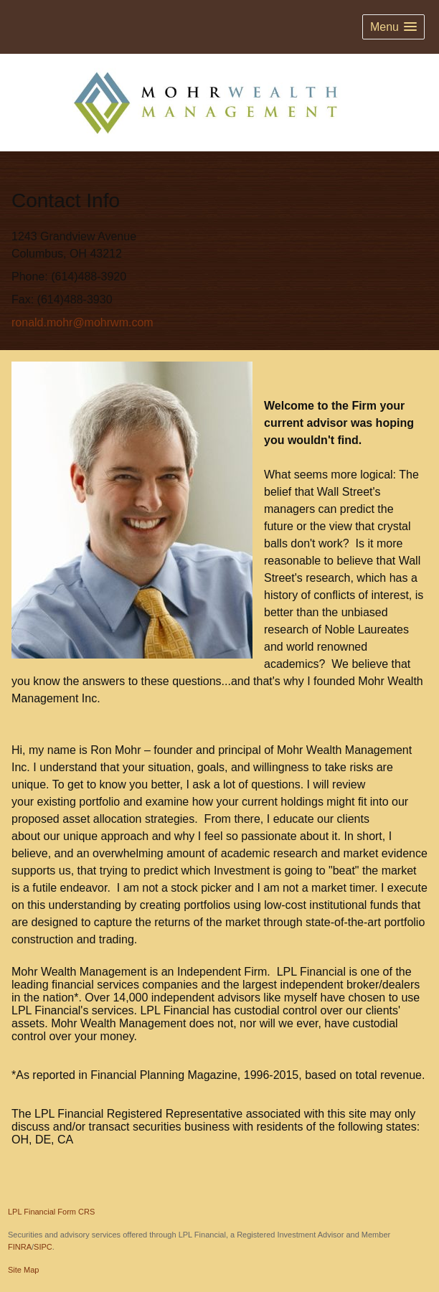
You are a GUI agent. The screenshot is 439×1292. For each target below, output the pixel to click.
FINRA (20, 1247)
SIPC (43, 1247)
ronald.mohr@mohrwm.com (82, 322)
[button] (393, 26)
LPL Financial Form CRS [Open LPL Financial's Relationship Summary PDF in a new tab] (51, 1211)
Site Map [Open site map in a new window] (23, 1269)
